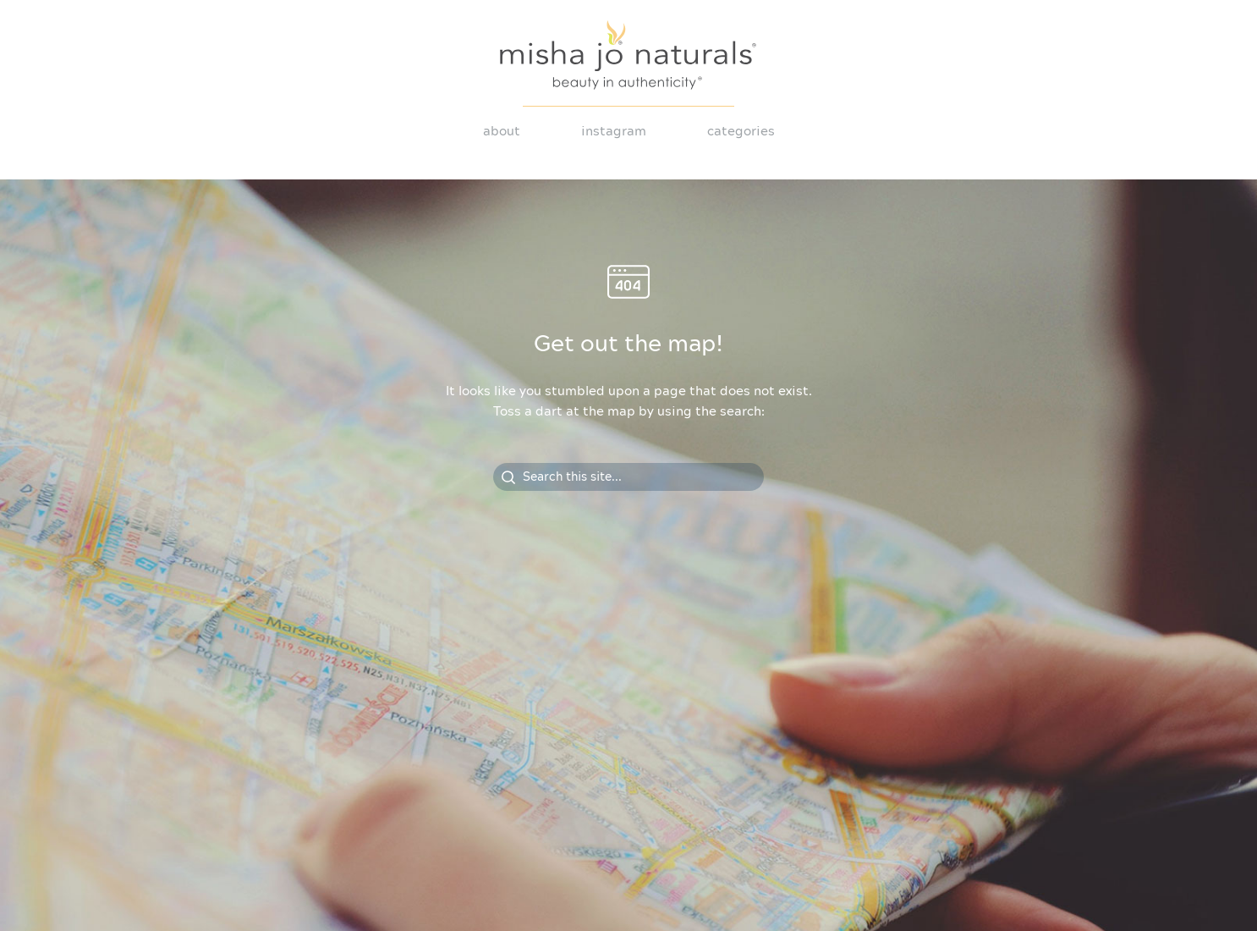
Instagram (613, 131)
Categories (741, 131)
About (501, 131)
